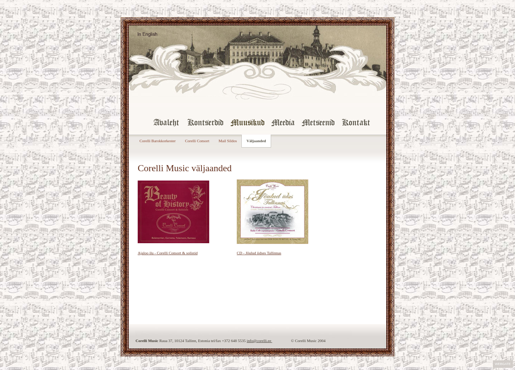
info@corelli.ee (259, 340)
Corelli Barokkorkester (157, 141)
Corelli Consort (197, 141)
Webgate (503, 364)
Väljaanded (256, 141)
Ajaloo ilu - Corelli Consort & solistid (167, 253)
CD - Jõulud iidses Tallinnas (259, 253)
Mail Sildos (228, 141)
